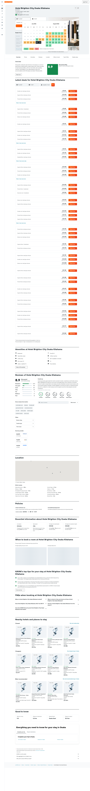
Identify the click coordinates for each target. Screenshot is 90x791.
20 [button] (28, 39)
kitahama (26, 442)
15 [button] (65, 36)
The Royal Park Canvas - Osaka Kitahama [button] (22, 732)
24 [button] (39, 39)
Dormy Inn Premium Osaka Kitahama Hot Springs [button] (23, 676)
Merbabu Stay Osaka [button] (52, 732)
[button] (2, 2)
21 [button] (30, 39)
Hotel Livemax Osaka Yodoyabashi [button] (23, 704)
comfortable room (19, 442)
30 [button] (37, 42)
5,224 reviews (26, 14)
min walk (17, 447)
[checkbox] (21, 471)
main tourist (26, 450)
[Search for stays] (2, 8)
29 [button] (33, 42)
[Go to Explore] (2, 17)
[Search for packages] (2, 13)
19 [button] (24, 39)
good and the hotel (19, 444)
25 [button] (43, 39)
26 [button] (25, 42)
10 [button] (39, 33)
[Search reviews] (54, 439)
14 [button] (30, 36)
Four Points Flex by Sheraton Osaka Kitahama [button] (55, 677)
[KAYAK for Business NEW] (2, 25)
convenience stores (28, 444)
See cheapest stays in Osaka (73, 687)
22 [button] (33, 39)
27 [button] (27, 42)
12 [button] (24, 36)
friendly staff (31, 442)
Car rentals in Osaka (22, 776)
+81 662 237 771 (18, 13)
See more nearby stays (74, 660)
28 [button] (31, 42)
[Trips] (2, 28)
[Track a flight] (2, 20)
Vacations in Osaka (41, 776)
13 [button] (59, 36)
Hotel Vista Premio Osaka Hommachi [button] (69, 731)
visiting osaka (23, 447)
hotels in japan (30, 447)
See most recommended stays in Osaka (71, 715)
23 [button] (37, 39)
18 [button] (42, 36)
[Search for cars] (2, 11)
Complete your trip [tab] (21, 768)
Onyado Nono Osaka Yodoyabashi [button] (39, 730)
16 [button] (36, 36)
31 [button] (50, 45)
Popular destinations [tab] (31, 768)
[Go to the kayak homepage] (8, 2)
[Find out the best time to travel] (2, 22)
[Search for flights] (2, 5)
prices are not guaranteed (40, 787)
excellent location (19, 450)
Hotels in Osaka (60, 776)
